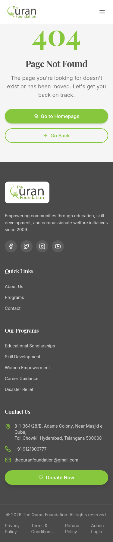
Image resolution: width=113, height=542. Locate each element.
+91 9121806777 (30, 449)
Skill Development (22, 356)
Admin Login (97, 528)
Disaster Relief (19, 389)
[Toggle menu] (102, 12)
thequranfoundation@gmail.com (46, 459)
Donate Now (56, 478)
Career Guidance (22, 378)
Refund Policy (72, 528)
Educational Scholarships (30, 345)
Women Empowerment (27, 367)
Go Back (56, 136)
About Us (14, 286)
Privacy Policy (12, 528)
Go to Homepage (56, 116)
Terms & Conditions (42, 528)
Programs (14, 297)
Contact (12, 308)
